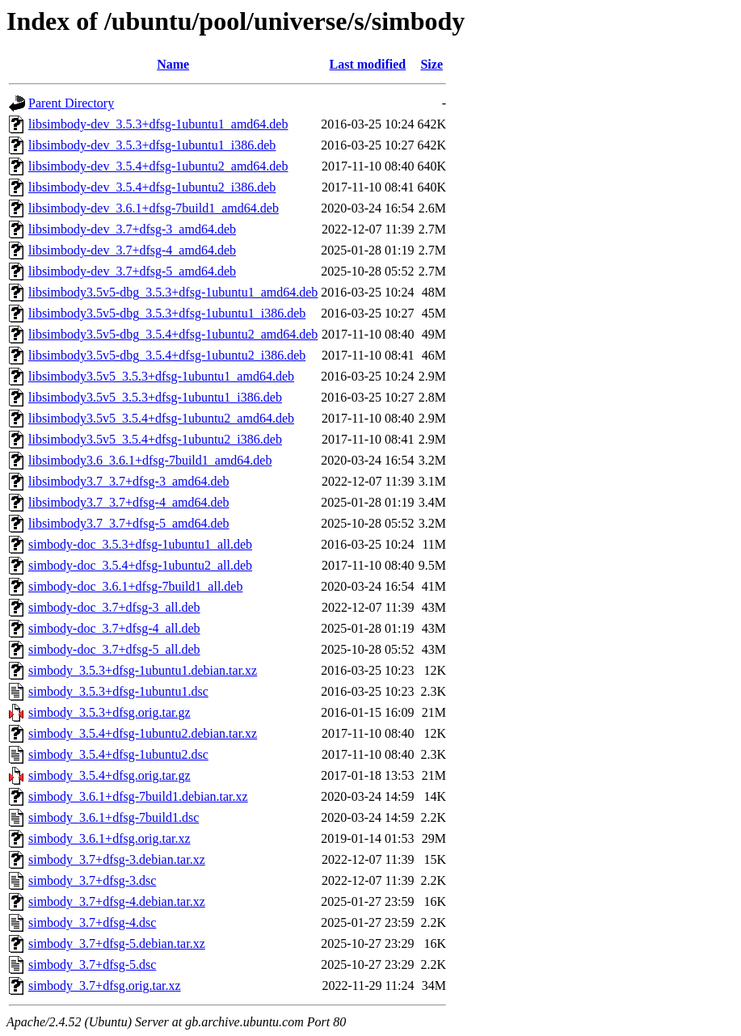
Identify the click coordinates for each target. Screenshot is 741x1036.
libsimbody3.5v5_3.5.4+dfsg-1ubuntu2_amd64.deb (161, 418)
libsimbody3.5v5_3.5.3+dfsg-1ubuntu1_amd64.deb (161, 376)
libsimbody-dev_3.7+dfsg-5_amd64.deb (132, 271)
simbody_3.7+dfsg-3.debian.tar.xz (116, 859)
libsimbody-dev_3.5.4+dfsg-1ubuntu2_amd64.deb (158, 166)
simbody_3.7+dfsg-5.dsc (92, 964)
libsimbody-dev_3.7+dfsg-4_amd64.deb (132, 250)
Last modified (368, 64)
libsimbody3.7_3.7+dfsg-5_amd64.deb (128, 523)
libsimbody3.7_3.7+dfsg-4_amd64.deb (128, 502)
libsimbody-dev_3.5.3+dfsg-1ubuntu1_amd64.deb (158, 124)
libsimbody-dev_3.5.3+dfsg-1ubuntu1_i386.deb (152, 145)
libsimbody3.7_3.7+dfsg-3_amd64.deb (128, 481)
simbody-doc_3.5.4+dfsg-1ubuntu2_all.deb (140, 565)
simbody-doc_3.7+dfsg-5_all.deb (114, 649)
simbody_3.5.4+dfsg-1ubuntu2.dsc (118, 754)
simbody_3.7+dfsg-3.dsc (92, 880)
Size (431, 64)
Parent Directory (71, 103)
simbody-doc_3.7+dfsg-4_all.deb (114, 628)
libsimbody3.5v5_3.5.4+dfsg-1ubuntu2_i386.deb (155, 439)
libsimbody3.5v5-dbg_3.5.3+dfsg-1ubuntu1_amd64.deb (173, 292)
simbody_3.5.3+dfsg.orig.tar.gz (109, 712)
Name (173, 64)
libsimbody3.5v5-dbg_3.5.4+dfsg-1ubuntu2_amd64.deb (173, 334)
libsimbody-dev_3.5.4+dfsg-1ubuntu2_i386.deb (152, 187)
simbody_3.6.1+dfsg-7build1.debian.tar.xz (138, 796)
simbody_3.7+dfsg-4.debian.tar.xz (116, 901)
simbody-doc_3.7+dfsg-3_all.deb (114, 607)
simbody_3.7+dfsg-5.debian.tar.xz (116, 943)
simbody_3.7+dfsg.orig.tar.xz (104, 985)
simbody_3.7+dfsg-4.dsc (92, 922)
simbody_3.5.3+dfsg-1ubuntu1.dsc (118, 691)
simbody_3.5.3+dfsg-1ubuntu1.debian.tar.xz (142, 670)
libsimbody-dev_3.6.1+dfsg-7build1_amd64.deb (153, 208)
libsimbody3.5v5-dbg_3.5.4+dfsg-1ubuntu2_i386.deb (166, 355)
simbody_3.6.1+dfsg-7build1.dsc (113, 817)
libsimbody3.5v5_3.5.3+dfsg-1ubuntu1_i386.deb (155, 397)
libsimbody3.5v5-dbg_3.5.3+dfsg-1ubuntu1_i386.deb (166, 313)
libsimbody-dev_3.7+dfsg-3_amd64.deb (132, 229)
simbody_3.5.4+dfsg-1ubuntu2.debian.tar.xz (142, 733)
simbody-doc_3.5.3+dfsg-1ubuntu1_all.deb (140, 544)
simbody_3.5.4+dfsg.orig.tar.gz (109, 775)
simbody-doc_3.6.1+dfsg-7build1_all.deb (135, 586)
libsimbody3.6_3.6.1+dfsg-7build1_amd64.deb (150, 460)
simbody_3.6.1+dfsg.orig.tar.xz (109, 838)
